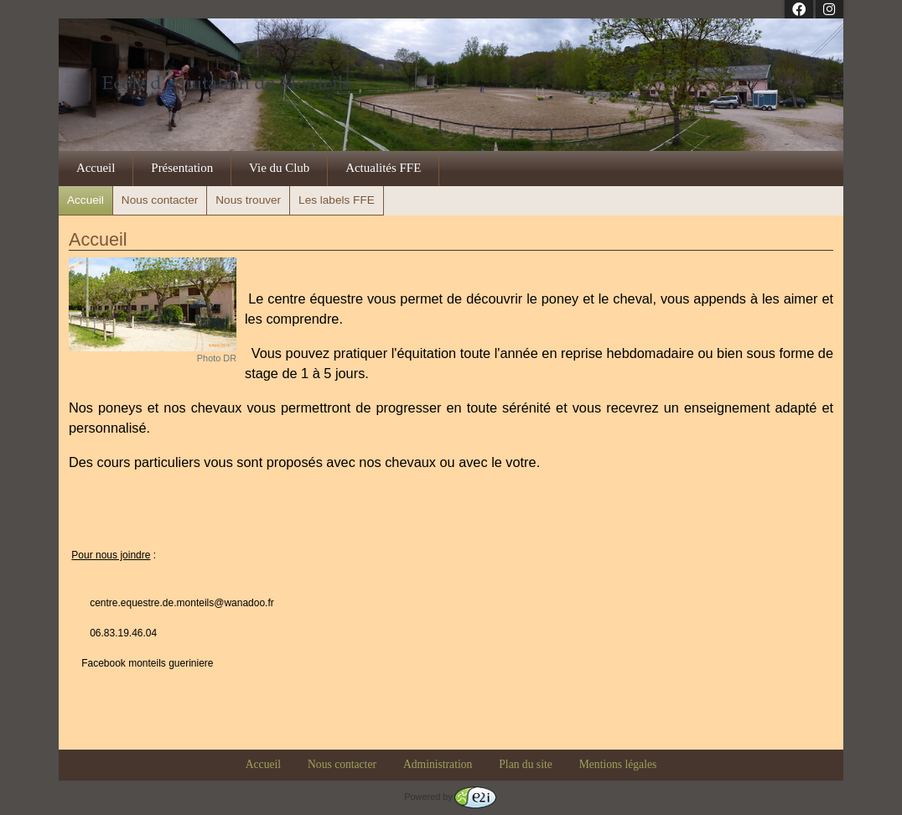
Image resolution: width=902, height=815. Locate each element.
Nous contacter (160, 200)
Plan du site (525, 764)
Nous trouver (248, 200)
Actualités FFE (383, 167)
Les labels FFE (336, 200)
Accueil (96, 167)
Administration (437, 764)
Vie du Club (279, 167)
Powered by (449, 797)
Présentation (182, 167)
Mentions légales (618, 764)
